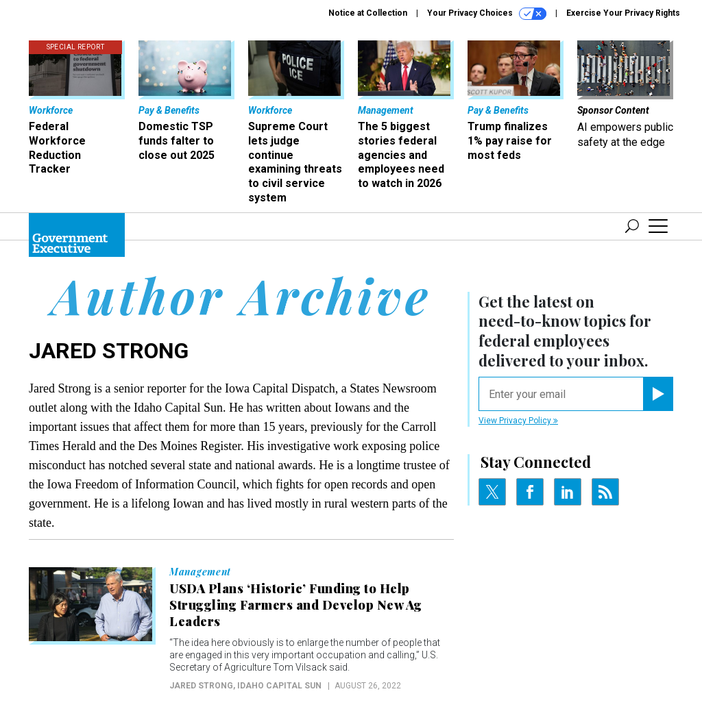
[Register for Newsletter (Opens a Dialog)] (658, 393)
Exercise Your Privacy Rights (623, 13)
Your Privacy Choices (486, 14)
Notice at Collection (367, 13)
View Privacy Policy (518, 420)
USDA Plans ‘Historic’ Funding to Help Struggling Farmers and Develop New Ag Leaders (295, 605)
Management (200, 572)
